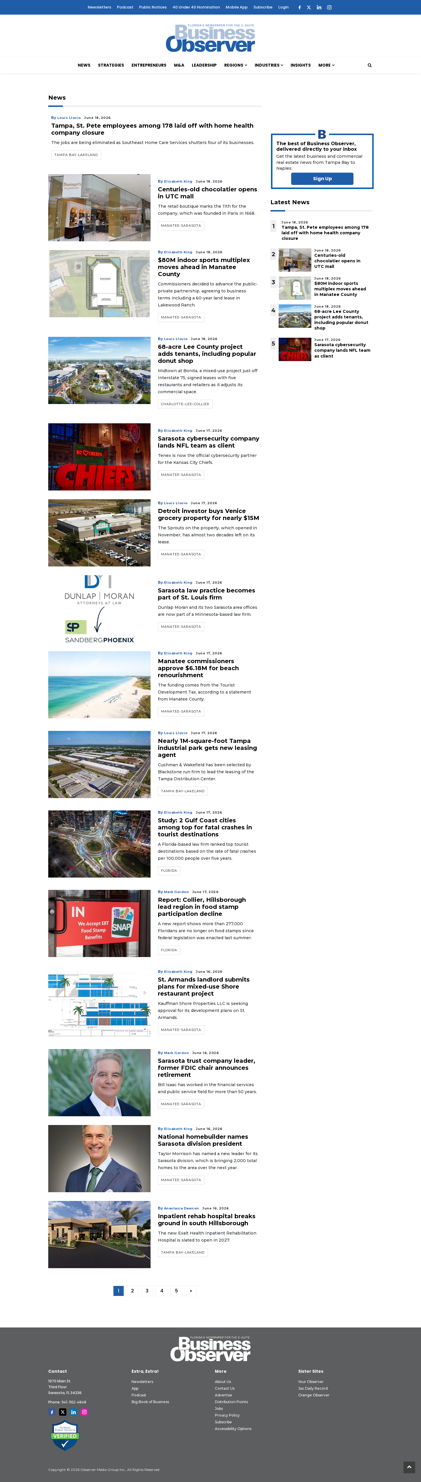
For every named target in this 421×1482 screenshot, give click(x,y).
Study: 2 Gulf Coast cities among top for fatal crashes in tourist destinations (205, 827)
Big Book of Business (150, 1402)
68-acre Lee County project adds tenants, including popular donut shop (207, 353)
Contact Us (224, 1388)
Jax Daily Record (313, 1388)
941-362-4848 (73, 1402)
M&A (179, 65)
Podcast (125, 7)
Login (283, 7)
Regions (233, 65)
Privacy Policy (227, 1415)
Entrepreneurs (149, 65)
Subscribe (262, 7)
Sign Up (322, 178)
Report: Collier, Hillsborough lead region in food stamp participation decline (202, 906)
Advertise (223, 1395)
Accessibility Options (233, 1428)
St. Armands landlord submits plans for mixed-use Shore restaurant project (204, 986)
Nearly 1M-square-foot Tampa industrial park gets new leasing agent (207, 747)
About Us (223, 1381)
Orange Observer (313, 1395)
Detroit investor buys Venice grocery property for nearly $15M (208, 514)
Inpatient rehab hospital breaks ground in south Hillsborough (207, 1220)
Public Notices (153, 7)
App (135, 1388)
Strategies (111, 65)
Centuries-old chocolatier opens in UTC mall (337, 261)
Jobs (219, 1408)
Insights (301, 65)
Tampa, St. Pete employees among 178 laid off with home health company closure (325, 233)
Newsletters (99, 7)
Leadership (204, 65)
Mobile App (237, 7)
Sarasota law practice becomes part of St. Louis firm (206, 594)
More (324, 65)
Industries (267, 65)
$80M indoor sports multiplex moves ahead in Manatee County (204, 267)
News (84, 65)
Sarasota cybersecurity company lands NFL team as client (208, 442)
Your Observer (311, 1381)
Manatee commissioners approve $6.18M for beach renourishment (198, 668)
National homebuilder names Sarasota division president (203, 1140)
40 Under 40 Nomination (196, 7)
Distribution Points (231, 1402)
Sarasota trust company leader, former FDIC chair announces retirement (206, 1067)
